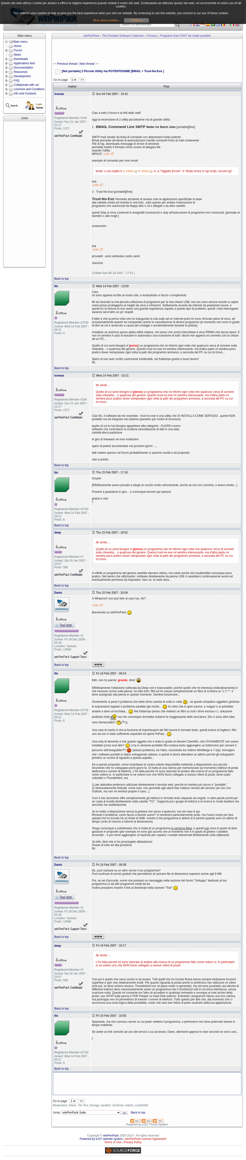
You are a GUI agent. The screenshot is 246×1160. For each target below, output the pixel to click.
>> (82, 79)
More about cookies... (107, 20)
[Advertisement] (24, 194)
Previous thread (67, 63)
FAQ (16, 80)
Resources (20, 72)
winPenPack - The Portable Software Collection (114, 35)
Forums (152, 35)
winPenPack (111, 1135)
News (17, 54)
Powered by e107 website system (101, 1139)
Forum (18, 50)
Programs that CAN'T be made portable (185, 35)
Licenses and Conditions (29, 89)
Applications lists (24, 63)
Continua (136, 20)
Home (17, 46)
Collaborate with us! (26, 85)
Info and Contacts (25, 93)
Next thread (87, 63)
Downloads (21, 59)
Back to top (61, 278)
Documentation (23, 67)
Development (22, 76)
